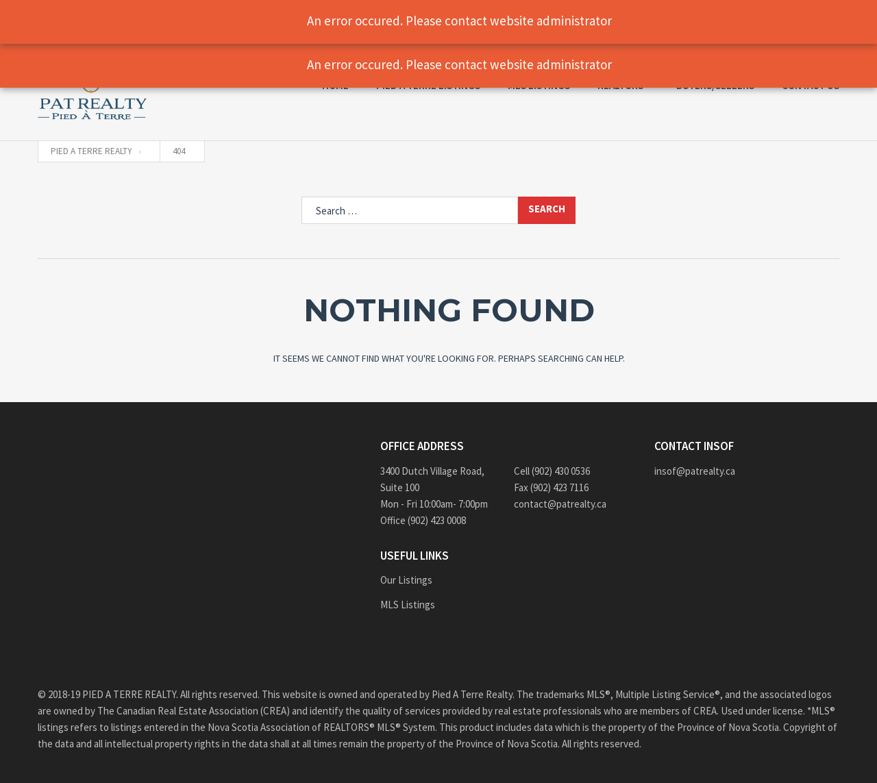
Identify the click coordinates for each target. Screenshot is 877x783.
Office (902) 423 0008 (423, 520)
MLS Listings (407, 604)
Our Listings (406, 579)
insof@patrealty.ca (694, 470)
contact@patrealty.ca (560, 503)
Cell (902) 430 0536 (552, 470)
